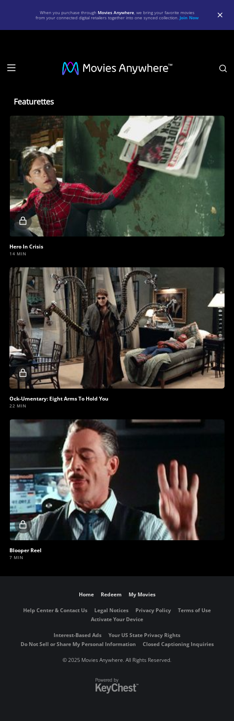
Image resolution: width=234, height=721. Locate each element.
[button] (117, 176)
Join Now (189, 18)
